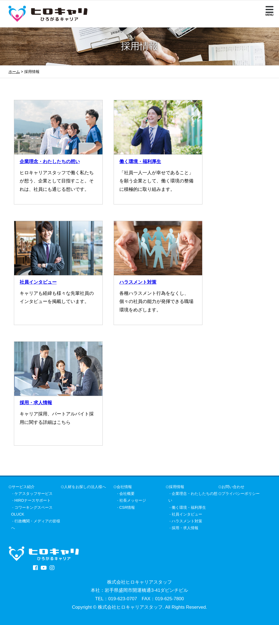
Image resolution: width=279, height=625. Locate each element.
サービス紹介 (23, 487)
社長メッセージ (132, 500)
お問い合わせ (233, 487)
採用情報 (176, 487)
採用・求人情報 (36, 402)
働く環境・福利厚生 (140, 161)
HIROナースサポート (32, 500)
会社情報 (124, 487)
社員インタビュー (38, 282)
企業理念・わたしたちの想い (50, 161)
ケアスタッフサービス (33, 493)
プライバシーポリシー (241, 493)
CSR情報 (127, 507)
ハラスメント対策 (137, 282)
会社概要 (127, 493)
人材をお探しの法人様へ (85, 487)
